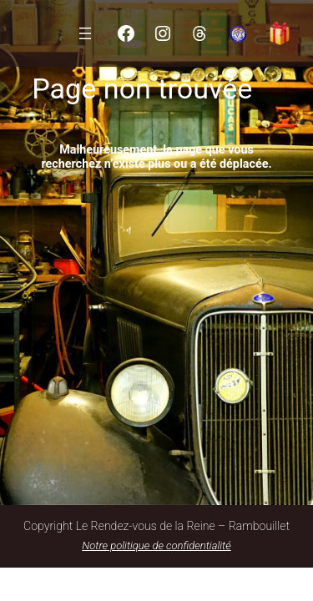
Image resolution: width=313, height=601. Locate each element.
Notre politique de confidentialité (156, 545)
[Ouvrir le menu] (85, 33)
